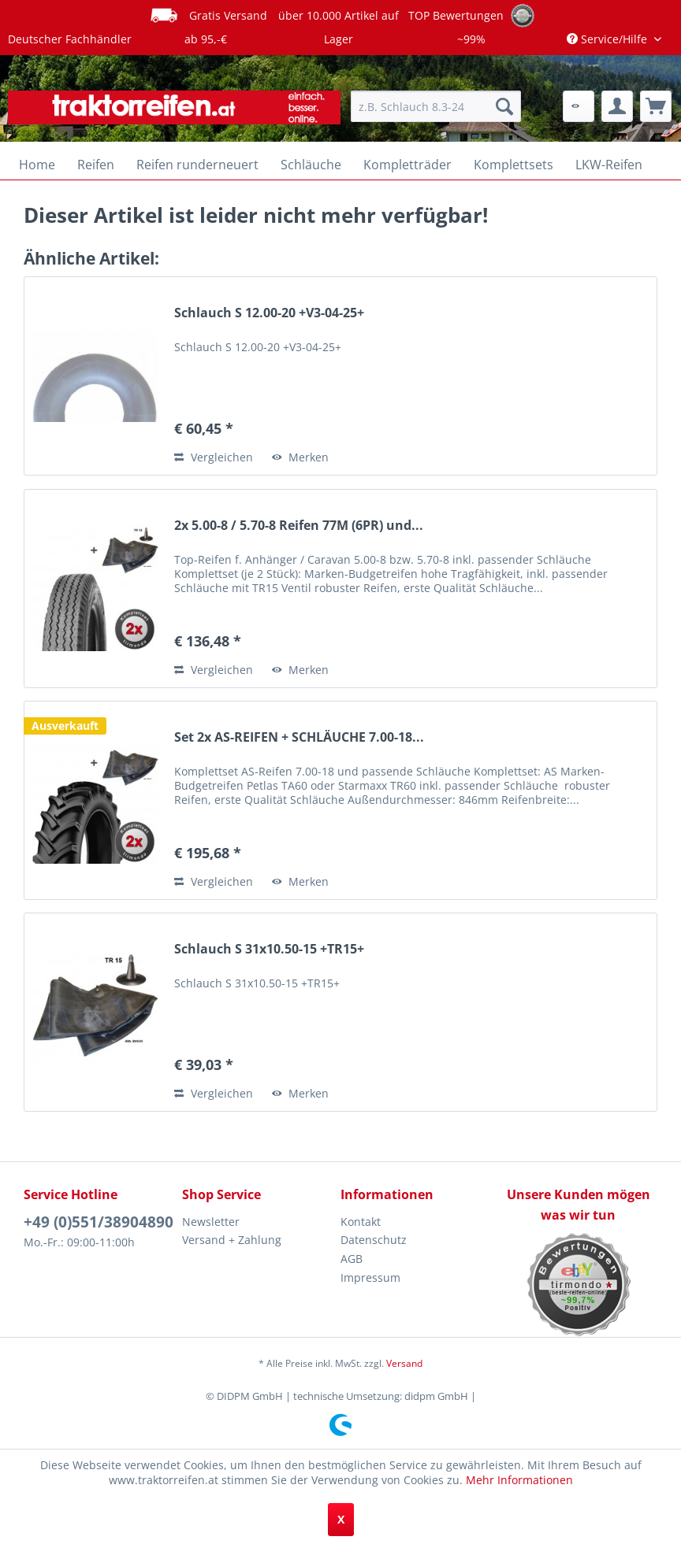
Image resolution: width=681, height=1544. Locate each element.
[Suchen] (504, 106)
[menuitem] (436, 106)
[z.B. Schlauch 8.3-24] (436, 106)
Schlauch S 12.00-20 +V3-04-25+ (269, 313)
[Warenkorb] (656, 106)
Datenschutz (373, 1239)
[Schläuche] (311, 165)
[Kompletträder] (407, 165)
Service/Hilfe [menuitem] (608, 38)
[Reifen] (95, 165)
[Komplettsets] (513, 165)
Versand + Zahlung (231, 1239)
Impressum (370, 1277)
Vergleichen (213, 457)
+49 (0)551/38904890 (98, 1222)
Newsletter (211, 1221)
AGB (351, 1258)
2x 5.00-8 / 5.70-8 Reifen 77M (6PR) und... (298, 525)
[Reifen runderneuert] (197, 165)
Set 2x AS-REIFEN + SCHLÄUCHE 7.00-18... (299, 737)
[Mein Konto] (617, 106)
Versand (404, 1363)
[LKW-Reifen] (608, 165)
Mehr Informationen (519, 1479)
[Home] (37, 165)
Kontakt (360, 1221)
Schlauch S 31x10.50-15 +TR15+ (269, 949)
